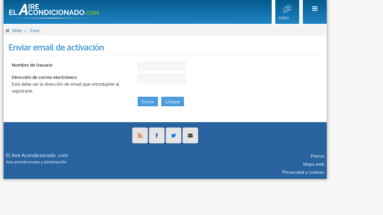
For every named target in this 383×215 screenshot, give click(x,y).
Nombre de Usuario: (59, 65)
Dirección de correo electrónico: (71, 77)
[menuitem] (339, 12)
